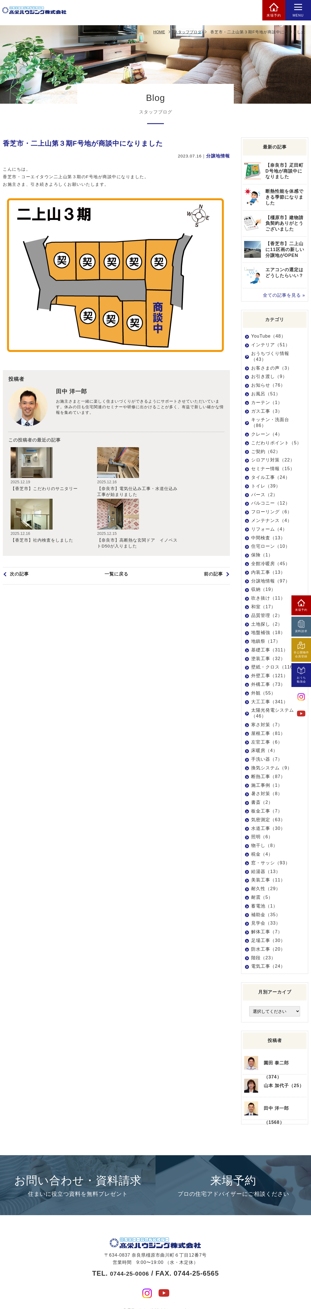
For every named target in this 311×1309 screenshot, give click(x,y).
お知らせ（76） (268, 384)
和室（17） (263, 606)
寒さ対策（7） (266, 724)
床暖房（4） (264, 750)
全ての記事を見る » (285, 295)
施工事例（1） (266, 785)
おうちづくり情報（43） (270, 356)
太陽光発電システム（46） (272, 713)
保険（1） (262, 554)
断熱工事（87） (268, 776)
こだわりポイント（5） (276, 442)
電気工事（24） (268, 966)
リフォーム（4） (269, 528)
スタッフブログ (187, 32)
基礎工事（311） (269, 649)
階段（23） (263, 957)
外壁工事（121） (269, 675)
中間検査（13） (268, 537)
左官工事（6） (266, 741)
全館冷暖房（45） (270, 563)
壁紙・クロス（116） (274, 667)
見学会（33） (266, 923)
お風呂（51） (266, 393)
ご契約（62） (266, 451)
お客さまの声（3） (271, 367)
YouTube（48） (268, 336)
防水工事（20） (268, 948)
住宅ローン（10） (270, 546)
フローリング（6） (271, 511)
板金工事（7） (266, 810)
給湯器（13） (266, 871)
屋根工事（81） (268, 733)
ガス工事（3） (266, 411)
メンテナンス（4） (271, 520)
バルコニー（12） (270, 503)
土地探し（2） (266, 623)
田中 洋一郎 (73, 392)
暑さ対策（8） (266, 793)
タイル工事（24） (270, 477)
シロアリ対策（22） (273, 460)
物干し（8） (264, 845)
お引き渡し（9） (269, 376)
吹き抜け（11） (268, 597)
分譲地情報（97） (270, 580)
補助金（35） (266, 914)
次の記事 (19, 528)
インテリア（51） (270, 344)
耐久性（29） (266, 888)
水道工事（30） (268, 828)
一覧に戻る (116, 528)
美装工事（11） (268, 880)
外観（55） (263, 692)
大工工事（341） (269, 701)
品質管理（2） (266, 615)
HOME (159, 32)
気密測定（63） (268, 819)
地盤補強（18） (268, 632)
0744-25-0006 (129, 1263)
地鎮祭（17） (266, 641)
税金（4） (262, 853)
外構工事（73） (268, 684)
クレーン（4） (266, 433)
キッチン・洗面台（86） (270, 422)
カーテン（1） (266, 402)
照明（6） (262, 836)
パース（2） (264, 494)
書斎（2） (262, 802)
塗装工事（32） (268, 658)
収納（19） (263, 589)
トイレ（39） (266, 485)
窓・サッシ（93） (270, 862)
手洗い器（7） (266, 759)
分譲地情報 (219, 156)
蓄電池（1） (264, 905)
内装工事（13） (268, 572)
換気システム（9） (271, 767)
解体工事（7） (266, 931)
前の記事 (214, 528)
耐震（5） (262, 897)
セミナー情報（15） (273, 468)
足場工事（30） (268, 940)
